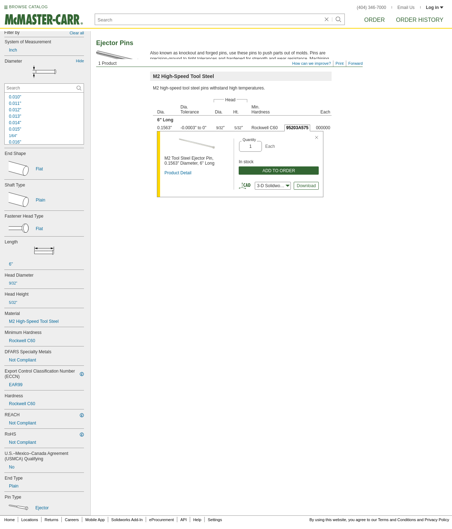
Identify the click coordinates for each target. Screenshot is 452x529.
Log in (434, 7)
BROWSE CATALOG (28, 7)
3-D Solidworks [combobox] (273, 185)
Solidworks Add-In (127, 520)
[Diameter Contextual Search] (44, 88)
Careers (72, 520)
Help (197, 520)
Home (9, 520)
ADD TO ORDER (278, 170)
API (183, 520)
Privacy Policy (437, 520)
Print (340, 63)
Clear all (77, 33)
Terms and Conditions (397, 520)
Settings (215, 520)
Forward (355, 63)
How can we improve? (311, 63)
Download (306, 185)
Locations (29, 520)
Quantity (249, 140)
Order (374, 20)
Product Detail (177, 172)
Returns (52, 520)
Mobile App (95, 520)
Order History (419, 20)
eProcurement (161, 520)
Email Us (405, 7)
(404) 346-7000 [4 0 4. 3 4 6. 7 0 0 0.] (371, 7)
